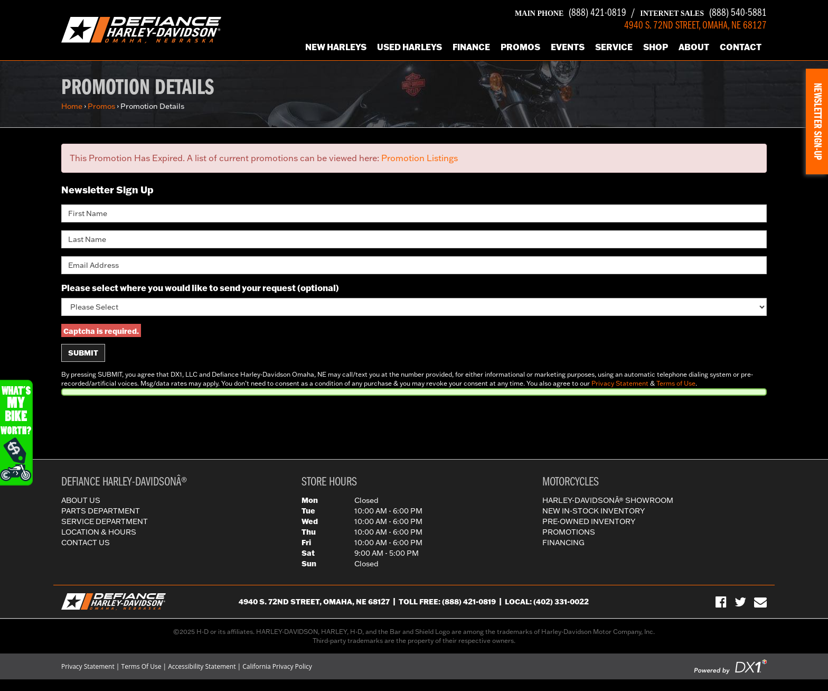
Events (568, 46)
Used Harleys (409, 46)
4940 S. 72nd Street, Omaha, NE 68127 (314, 601)
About (694, 46)
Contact (740, 46)
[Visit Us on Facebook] (721, 601)
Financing (563, 542)
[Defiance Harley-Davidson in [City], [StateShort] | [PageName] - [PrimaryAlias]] (141, 29)
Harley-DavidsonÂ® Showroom (607, 500)
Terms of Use (675, 383)
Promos (520, 46)
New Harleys (335, 46)
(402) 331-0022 (561, 601)
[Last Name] (414, 239)
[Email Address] (414, 265)
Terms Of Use (141, 666)
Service (614, 46)
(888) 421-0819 (570, 13)
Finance (471, 46)
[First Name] (414, 213)
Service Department (104, 521)
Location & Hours (98, 532)
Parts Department (100, 511)
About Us (80, 500)
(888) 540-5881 (703, 13)
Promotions (568, 532)
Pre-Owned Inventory (588, 521)
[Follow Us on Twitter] (740, 601)
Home (71, 106)
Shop (655, 46)
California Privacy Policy (277, 666)
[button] (817, 121)
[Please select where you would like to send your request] (414, 307)
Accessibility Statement (202, 666)
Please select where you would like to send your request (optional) (200, 287)
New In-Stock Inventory (593, 511)
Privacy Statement (619, 383)
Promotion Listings (419, 158)
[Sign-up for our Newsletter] (760, 601)
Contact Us (85, 542)
